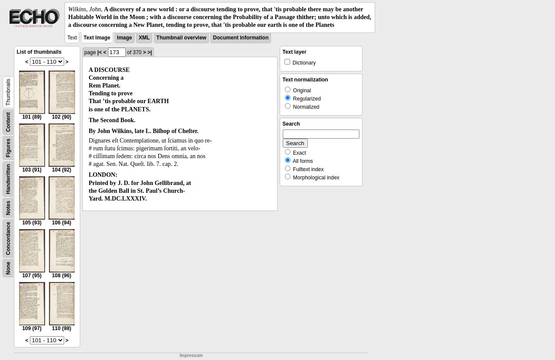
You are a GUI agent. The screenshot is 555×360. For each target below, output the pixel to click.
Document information (240, 38)
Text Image (97, 38)
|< (100, 52)
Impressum (191, 355)
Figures (8, 147)
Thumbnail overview (181, 38)
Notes (8, 208)
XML (144, 38)
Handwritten (8, 179)
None (8, 268)
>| (149, 52)
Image (124, 38)
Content (8, 122)
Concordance (8, 238)
